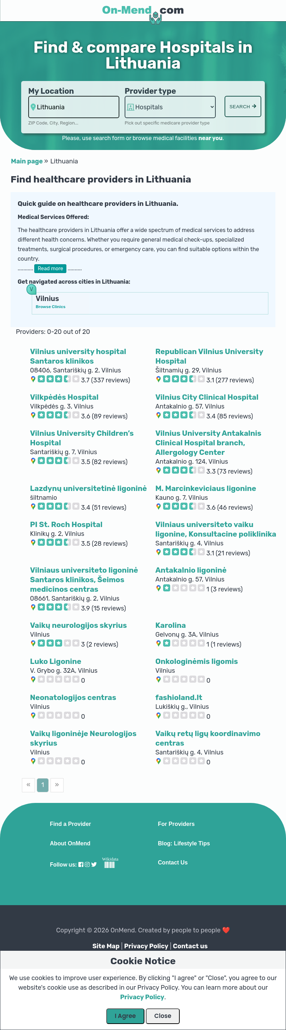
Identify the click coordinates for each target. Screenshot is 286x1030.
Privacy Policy (146, 946)
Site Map (106, 946)
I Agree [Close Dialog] (125, 1016)
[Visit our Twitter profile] (94, 865)
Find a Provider (70, 824)
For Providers (176, 824)
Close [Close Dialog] (162, 1016)
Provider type (150, 91)
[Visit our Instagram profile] (87, 865)
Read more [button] (50, 269)
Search (243, 106)
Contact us (190, 946)
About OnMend (70, 843)
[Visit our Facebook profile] (80, 865)
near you (210, 138)
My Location (51, 91)
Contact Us (172, 863)
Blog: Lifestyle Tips (184, 843)
